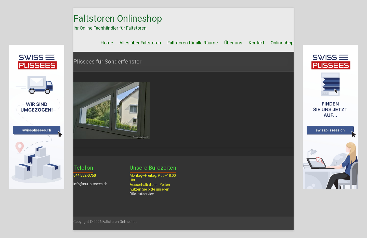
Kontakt (256, 42)
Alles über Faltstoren (140, 42)
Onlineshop (282, 42)
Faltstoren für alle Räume (192, 42)
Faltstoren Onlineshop (117, 18)
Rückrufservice (142, 194)
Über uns (233, 42)
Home (107, 42)
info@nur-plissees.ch (90, 184)
